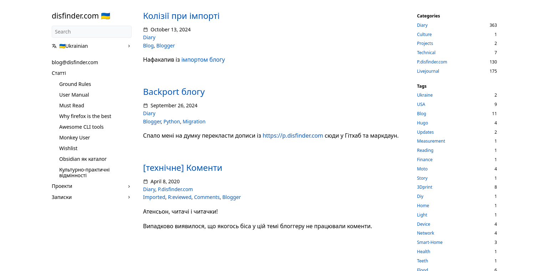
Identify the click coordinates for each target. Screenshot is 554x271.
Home (423, 206)
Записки (62, 197)
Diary (149, 37)
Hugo (422, 123)
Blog (148, 45)
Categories (428, 16)
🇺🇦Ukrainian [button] (70, 45)
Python (171, 121)
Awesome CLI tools (81, 126)
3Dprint (424, 187)
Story (422, 178)
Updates (425, 132)
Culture (424, 34)
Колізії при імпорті (181, 15)
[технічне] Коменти (182, 167)
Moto (422, 169)
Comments (207, 197)
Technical (426, 53)
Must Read (71, 105)
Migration (194, 121)
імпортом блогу (203, 59)
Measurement (431, 141)
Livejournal (428, 71)
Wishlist (68, 148)
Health (423, 252)
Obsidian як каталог (83, 158)
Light (422, 215)
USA (421, 104)
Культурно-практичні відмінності (84, 172)
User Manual (74, 94)
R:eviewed (180, 197)
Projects (425, 43)
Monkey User (74, 137)
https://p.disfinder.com (293, 135)
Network (425, 233)
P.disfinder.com (175, 189)
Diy (420, 196)
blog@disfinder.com (75, 62)
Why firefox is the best (85, 116)
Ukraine (425, 95)
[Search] (92, 32)
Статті (59, 73)
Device (423, 224)
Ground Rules (75, 84)
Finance (424, 160)
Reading (425, 150)
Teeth (422, 261)
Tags (422, 86)
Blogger (165, 45)
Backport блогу (174, 91)
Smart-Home (430, 242)
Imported (154, 197)
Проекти (62, 186)
